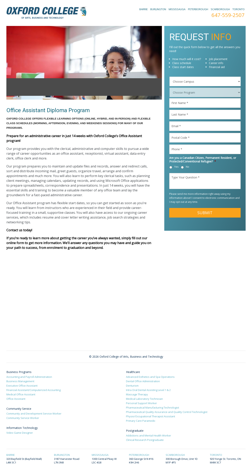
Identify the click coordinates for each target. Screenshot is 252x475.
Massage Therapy (137, 394)
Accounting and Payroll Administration (29, 377)
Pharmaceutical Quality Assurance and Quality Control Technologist (166, 412)
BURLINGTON (158, 9)
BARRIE (143, 9)
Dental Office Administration (143, 381)
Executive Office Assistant (21, 385)
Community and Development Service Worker (33, 413)
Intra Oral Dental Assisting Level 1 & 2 (148, 390)
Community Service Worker (22, 418)
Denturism (132, 385)
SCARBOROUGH (220, 9)
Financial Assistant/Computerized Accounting (33, 390)
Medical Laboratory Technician (144, 399)
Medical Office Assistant (20, 394)
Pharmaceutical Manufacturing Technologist (152, 407)
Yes (176, 166)
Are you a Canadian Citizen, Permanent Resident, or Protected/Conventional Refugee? (202, 159)
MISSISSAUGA (177, 9)
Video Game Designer (19, 432)
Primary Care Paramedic (140, 421)
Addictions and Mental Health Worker (148, 435)
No (187, 166)
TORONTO (238, 9)
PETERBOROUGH (198, 9)
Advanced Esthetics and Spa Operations (150, 377)
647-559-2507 (228, 15)
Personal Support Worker (141, 403)
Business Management (20, 381)
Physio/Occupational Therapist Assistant (150, 416)
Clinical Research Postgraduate (145, 440)
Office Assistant (15, 399)
